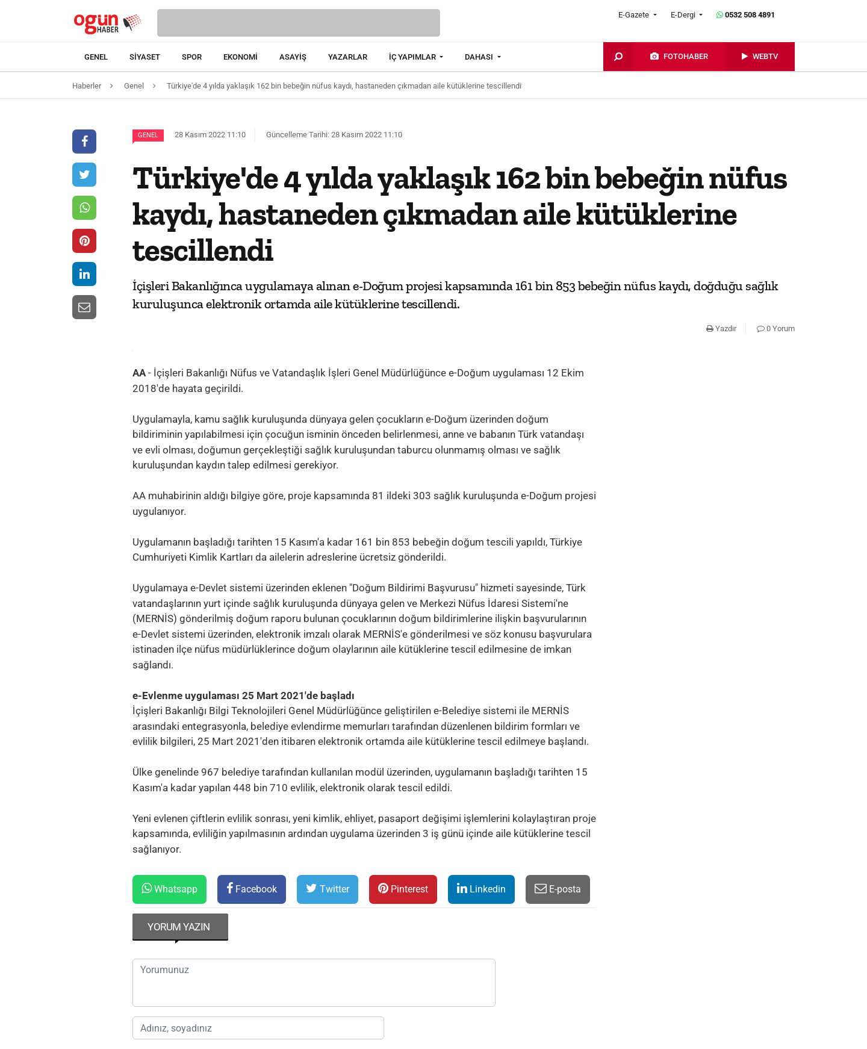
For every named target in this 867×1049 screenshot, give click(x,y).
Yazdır (721, 328)
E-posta (558, 888)
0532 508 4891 (745, 14)
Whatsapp (169, 888)
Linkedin (481, 888)
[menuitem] (106, 57)
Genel (148, 135)
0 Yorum (776, 328)
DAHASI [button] (480, 56)
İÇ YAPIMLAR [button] (413, 56)
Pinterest (403, 888)
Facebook (251, 888)
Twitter (327, 888)
